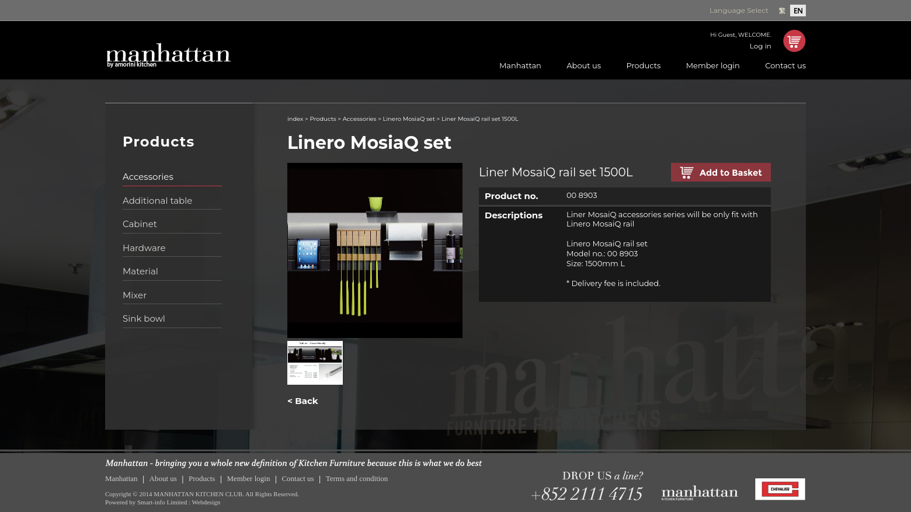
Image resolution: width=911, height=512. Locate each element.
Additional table (157, 200)
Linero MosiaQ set (409, 119)
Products (643, 65)
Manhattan (520, 65)
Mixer (135, 295)
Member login (713, 65)
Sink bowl (144, 318)
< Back (302, 400)
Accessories (148, 176)
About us (583, 65)
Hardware (144, 247)
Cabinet (140, 223)
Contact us (785, 65)
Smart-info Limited (162, 502)
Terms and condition (357, 478)
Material (140, 271)
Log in (760, 45)
